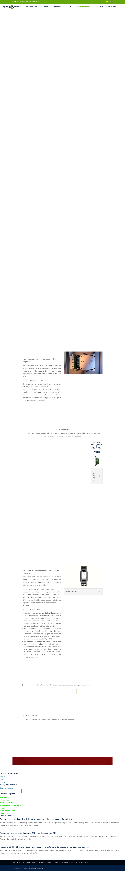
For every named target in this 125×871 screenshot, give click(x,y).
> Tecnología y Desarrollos (10, 805)
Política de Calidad (82, 862)
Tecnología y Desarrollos (54, 7)
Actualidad (111, 7)
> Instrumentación (7, 811)
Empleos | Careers (6, 788)
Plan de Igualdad (67, 862)
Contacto (57, 862)
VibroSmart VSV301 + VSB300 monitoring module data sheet (41, 666)
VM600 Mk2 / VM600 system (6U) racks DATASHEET (33, 410)
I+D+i (70, 7)
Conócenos (7, 7)
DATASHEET (98, 487)
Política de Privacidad (29, 862)
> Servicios (4, 800)
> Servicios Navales (7, 803)
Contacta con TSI (10, 791)
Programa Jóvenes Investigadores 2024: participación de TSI (28, 833)
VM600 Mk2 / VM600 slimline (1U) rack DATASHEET (54, 410)
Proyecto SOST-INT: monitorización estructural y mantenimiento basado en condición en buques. (44, 847)
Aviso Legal (16, 862)
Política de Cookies (45, 862)
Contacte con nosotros (62, 691)
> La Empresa (5, 797)
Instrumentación (83, 7)
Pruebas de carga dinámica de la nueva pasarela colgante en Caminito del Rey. (36, 819)
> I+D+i (3, 808)
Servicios (17, 7)
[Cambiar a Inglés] (111, 2)
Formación (99, 7)
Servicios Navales (33, 7)
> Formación (5, 813)
